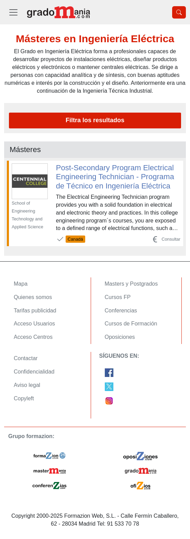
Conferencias (121, 310)
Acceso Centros (33, 337)
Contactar (25, 358)
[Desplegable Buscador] (179, 12)
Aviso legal (27, 385)
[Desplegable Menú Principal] (13, 12)
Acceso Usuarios (34, 323)
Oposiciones (120, 337)
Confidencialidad (34, 372)
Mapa (20, 284)
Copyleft (24, 398)
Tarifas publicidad (35, 310)
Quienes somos (33, 297)
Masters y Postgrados (131, 284)
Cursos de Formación (131, 323)
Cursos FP (118, 297)
